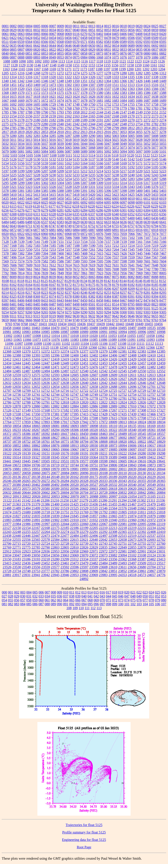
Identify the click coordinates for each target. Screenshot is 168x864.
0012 (84, 26)
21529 (84, 508)
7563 (139, 257)
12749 (93, 394)
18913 (74, 445)
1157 (122, 65)
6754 (107, 226)
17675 (132, 418)
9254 (5, 312)
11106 (103, 343)
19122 (7, 453)
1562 (123, 89)
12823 (112, 402)
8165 (36, 285)
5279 (99, 179)
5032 (5, 143)
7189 (84, 245)
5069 (99, 147)
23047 (16, 555)
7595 (99, 261)
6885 (84, 230)
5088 (76, 151)
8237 (68, 292)
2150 (147, 112)
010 (65, 592)
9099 (139, 308)
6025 (44, 202)
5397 (115, 191)
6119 (28, 206)
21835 (36, 516)
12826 (141, 402)
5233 (76, 175)
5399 (131, 191)
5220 (139, 171)
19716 (45, 465)
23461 (64, 563)
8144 (123, 281)
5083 (36, 151)
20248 (16, 481)
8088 (154, 277)
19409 (141, 457)
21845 (74, 516)
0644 (52, 45)
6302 (131, 210)
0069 (68, 34)
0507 (139, 38)
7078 (5, 238)
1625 (84, 96)
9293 (99, 312)
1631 (107, 96)
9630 (76, 316)
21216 (55, 500)
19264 (132, 453)
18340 (132, 430)
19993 (84, 469)
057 (22, 600)
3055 (139, 132)
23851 (112, 571)
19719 (55, 465)
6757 (131, 226)
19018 (161, 445)
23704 (151, 567)
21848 (84, 516)
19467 (36, 461)
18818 (112, 441)
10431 (42, 324)
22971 (93, 551)
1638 (154, 96)
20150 (64, 477)
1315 (21, 77)
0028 (5, 30)
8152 (162, 281)
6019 (162, 198)
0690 (139, 45)
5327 (60, 187)
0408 (139, 34)
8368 (28, 296)
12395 (45, 355)
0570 (76, 42)
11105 (94, 343)
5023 (99, 140)
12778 (93, 398)
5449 (52, 198)
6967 (60, 234)
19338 (45, 457)
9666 (28, 320)
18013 (122, 422)
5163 (76, 163)
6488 (28, 222)
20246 (7, 481)
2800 (123, 128)
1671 (36, 100)
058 (29, 600)
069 (96, 600)
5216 (115, 171)
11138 (54, 347)
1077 (131, 57)
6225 (123, 206)
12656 (74, 387)
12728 (132, 390)
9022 (76, 308)
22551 (161, 536)
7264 (115, 249)
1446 (147, 81)
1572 (36, 93)
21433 (84, 504)
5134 (68, 159)
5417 (68, 194)
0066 (44, 34)
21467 (132, 504)
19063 (45, 449)
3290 (91, 136)
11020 (93, 336)
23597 (84, 567)
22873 (151, 547)
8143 (115, 281)
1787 (21, 112)
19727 (64, 465)
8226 (52, 292)
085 (29, 604)
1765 (44, 108)
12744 (55, 394)
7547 (68, 257)
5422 (107, 194)
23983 (103, 575)
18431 (74, 434)
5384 (36, 191)
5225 (13, 175)
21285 (93, 500)
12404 (103, 355)
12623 (84, 379)
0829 (91, 49)
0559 (21, 42)
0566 (44, 42)
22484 (74, 536)
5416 (60, 194)
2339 (52, 124)
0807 (21, 49)
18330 (122, 430)
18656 (93, 438)
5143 (139, 159)
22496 (93, 536)
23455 (55, 563)
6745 (36, 226)
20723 (93, 492)
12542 (103, 371)
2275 (5, 124)
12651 (26, 387)
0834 (131, 49)
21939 (103, 520)
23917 (16, 575)
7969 (139, 273)
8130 (75, 281)
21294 (122, 500)
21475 (141, 504)
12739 (26, 394)
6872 (13, 230)
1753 (115, 104)
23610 (112, 567)
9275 (68, 312)
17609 (103, 418)
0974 (68, 57)
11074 (46, 340)
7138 (13, 241)
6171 (44, 206)
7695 (107, 269)
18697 (132, 438)
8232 (60, 292)
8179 (115, 285)
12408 (132, 355)
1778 (115, 108)
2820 (28, 132)
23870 (161, 571)
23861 (141, 571)
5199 (21, 171)
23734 (16, 571)
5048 (115, 143)
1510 (107, 85)
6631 (91, 222)
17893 (45, 422)
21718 (45, 512)
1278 (107, 73)
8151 (154, 281)
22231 (141, 528)
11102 (66, 343)
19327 (36, 457)
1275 (84, 73)
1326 (91, 77)
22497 (103, 536)
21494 (26, 508)
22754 (132, 543)
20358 (151, 481)
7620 (99, 265)
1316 (28, 77)
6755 (115, 226)
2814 (147, 128)
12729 (141, 390)
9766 (16, 324)
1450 (5, 85)
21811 (141, 512)
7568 (162, 257)
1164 (13, 69)
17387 (64, 414)
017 (108, 592)
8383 (99, 296)
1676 (68, 100)
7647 (147, 265)
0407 (131, 34)
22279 (84, 532)
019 (120, 592)
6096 (115, 202)
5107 (45, 155)
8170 (60, 285)
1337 (147, 77)
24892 (84, 579)
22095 (141, 524)
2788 (36, 128)
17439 (132, 414)
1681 (99, 100)
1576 (68, 93)
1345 (36, 81)
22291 (93, 532)
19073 (93, 449)
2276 (13, 124)
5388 (60, 191)
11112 (149, 343)
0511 (5, 42)
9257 (21, 312)
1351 (84, 81)
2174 (162, 116)
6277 (28, 210)
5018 (68, 140)
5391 (84, 191)
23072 (93, 555)
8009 (13, 277)
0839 (162, 49)
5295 (5, 183)
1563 (131, 89)
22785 (36, 547)
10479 (74, 328)
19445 (26, 461)
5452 (76, 198)
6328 (52, 214)
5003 (115, 136)
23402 (151, 559)
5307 (84, 183)
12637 (55, 383)
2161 (60, 116)
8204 (91, 289)
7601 (147, 261)
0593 (147, 42)
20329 (93, 481)
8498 (76, 304)
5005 (131, 136)
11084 (84, 340)
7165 (154, 241)
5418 (76, 194)
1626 (91, 96)
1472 (44, 85)
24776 (161, 575)
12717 (74, 390)
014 (90, 592)
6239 (162, 206)
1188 (99, 69)
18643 (74, 438)
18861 (26, 445)
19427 (161, 457)
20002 (112, 469)
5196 (162, 167)
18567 (7, 438)
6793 (147, 226)
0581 (91, 42)
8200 (68, 289)
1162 (161, 65)
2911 (68, 132)
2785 (13, 128)
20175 (93, 477)
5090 (91, 151)
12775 (74, 398)
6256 (5, 210)
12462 (26, 367)
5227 (28, 175)
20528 (103, 485)
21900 (45, 520)
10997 (151, 332)
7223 (21, 249)
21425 (74, 504)
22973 (112, 551)
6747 (52, 226)
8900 (36, 308)
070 (102, 600)
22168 (45, 528)
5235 (91, 175)
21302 (141, 500)
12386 (7, 355)
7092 (99, 238)
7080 (21, 238)
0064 (28, 34)
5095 (131, 151)
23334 (84, 559)
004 (29, 592)
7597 (115, 261)
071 (108, 600)
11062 (160, 336)
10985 (45, 332)
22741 (93, 543)
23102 (132, 555)
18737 (7, 441)
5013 (28, 140)
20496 (64, 485)
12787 (16, 402)
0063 (21, 34)
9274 (60, 312)
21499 (36, 508)
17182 (64, 410)
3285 (52, 136)
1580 (99, 93)
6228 (146, 206)
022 (139, 592)
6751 (84, 226)
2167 (107, 116)
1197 (106, 69)
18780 (74, 441)
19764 (103, 465)
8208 (123, 289)
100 (120, 604)
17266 (103, 410)
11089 (112, 340)
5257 (84, 179)
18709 (141, 438)
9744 (68, 320)
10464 (45, 328)
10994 (122, 332)
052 (157, 596)
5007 (147, 136)
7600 (139, 261)
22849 (122, 547)
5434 (162, 194)
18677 (112, 438)
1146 (37, 65)
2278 (28, 124)
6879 (44, 230)
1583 (123, 93)
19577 (84, 461)
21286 (103, 500)
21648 (132, 508)
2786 (21, 128)
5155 (13, 163)
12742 (45, 394)
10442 (110, 324)
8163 (21, 285)
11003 (17, 336)
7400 (60, 253)
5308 (91, 183)
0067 (52, 34)
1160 (146, 65)
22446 (26, 536)
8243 (76, 292)
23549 (26, 567)
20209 (122, 477)
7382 (21, 253)
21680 (26, 512)
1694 (28, 104)
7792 (5, 273)
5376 (154, 187)
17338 (16, 414)
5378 (5, 191)
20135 (7, 477)
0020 (139, 26)
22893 (161, 547)
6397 (123, 218)
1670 (28, 100)
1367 (131, 81)
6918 (154, 230)
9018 (68, 308)
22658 (122, 539)
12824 (122, 402)
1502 (68, 85)
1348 (60, 81)
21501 (45, 508)
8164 (28, 285)
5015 (44, 140)
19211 (103, 453)
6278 (36, 210)
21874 (132, 516)
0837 (154, 49)
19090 (122, 449)
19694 (26, 465)
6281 (60, 210)
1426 (139, 81)
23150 (7, 559)
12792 (55, 402)
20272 (45, 481)
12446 (36, 363)
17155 (36, 410)
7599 (131, 261)
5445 (21, 198)
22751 (122, 543)
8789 (123, 304)
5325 (44, 187)
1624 (76, 96)
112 (93, 608)
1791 (52, 112)
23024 (151, 551)
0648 (76, 45)
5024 (107, 140)
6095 (107, 202)
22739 (84, 543)
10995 (132, 332)
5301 (36, 183)
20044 (161, 469)
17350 (36, 414)
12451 (84, 363)
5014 (36, 140)
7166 (162, 241)
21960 (132, 520)
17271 (122, 410)
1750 (91, 104)
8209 (131, 289)
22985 (132, 551)
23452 (45, 563)
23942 (45, 575)
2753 (131, 124)
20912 (7, 496)
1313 (5, 77)
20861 (151, 492)
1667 (5, 100)
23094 (122, 555)
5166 (99, 163)
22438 (7, 536)
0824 (68, 49)
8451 (91, 300)
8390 (123, 296)
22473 (45, 536)
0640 (21, 45)
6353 (139, 214)
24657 (151, 575)
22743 (103, 543)
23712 (161, 567)
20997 (113, 496)
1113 (61, 61)
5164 (84, 163)
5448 (44, 198)
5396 (107, 191)
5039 (60, 143)
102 (133, 604)
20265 (26, 481)
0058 (147, 30)
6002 (107, 198)
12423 (93, 359)
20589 (55, 488)
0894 (44, 57)
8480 (5, 304)
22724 (45, 543)
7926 (107, 273)
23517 (161, 563)
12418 (55, 359)
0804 (5, 49)
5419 (84, 194)
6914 (123, 230)
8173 (76, 285)
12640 (84, 383)
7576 (28, 261)
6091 (76, 202)
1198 (114, 69)
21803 (112, 512)
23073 (103, 555)
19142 (36, 453)
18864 (45, 445)
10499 (141, 328)
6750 (76, 226)
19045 (16, 449)
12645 (132, 383)
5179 (36, 167)
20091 (74, 473)
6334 (68, 214)
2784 (5, 128)
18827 (151, 441)
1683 (115, 100)
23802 (74, 571)
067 (84, 600)
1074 (107, 57)
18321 (103, 430)
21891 (36, 520)
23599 (93, 567)
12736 (16, 394)
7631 (115, 265)
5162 (68, 163)
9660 (13, 320)
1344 (28, 81)
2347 (115, 124)
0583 (107, 42)
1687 (147, 100)
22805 (64, 547)
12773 (55, 398)
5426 (139, 194)
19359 (84, 457)
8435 (52, 300)
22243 (7, 532)
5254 (68, 179)
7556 (107, 257)
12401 (84, 355)
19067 (74, 449)
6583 (60, 222)
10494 (112, 328)
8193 (21, 289)
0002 (13, 26)
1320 (52, 77)
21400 (55, 504)
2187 (68, 120)
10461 (26, 328)
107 (163, 604)
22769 (7, 547)
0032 (36, 30)
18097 (84, 426)
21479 (151, 504)
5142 (131, 159)
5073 (123, 147)
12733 (161, 390)
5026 (123, 140)
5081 (21, 151)
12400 (74, 355)
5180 (44, 167)
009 (59, 592)
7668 (60, 269)
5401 (147, 191)
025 (157, 592)
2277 (21, 124)
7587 (68, 261)
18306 (74, 430)
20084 (65, 473)
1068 (99, 57)
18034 (161, 422)
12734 (7, 394)
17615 (112, 418)
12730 (151, 390)
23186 (26, 559)
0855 (60, 53)
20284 (64, 481)
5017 (60, 140)
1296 (154, 73)
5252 (60, 179)
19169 (55, 453)
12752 (122, 394)
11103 (75, 343)
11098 (28, 343)
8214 (5, 292)
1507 (91, 85)
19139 (26, 453)
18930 (93, 445)
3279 (5, 136)
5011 (13, 140)
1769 (76, 108)
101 (127, 604)
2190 (91, 120)
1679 (91, 100)
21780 (93, 512)
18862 (36, 445)
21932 (93, 520)
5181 (52, 167)
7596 (107, 261)
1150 (68, 65)
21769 (84, 512)
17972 (103, 422)
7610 (36, 265)
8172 (68, 285)
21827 (16, 516)
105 (151, 604)
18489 (122, 434)
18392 (45, 434)
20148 (55, 477)
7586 (60, 261)
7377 (162, 249)
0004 (28, 26)
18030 (151, 422)
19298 (161, 453)
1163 (6, 69)
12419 (64, 359)
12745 (64, 394)
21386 (45, 504)
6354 (147, 214)
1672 (44, 100)
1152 (83, 65)
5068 (91, 147)
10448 (129, 324)
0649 (84, 45)
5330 (84, 187)
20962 (65, 496)
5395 (99, 191)
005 (35, 592)
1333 (115, 77)
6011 (139, 198)
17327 (161, 410)
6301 (123, 210)
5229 (44, 175)
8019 (28, 277)
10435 (71, 324)
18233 (16, 430)
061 (47, 600)
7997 (154, 273)
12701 (151, 387)
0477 (99, 38)
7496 (13, 257)
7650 (162, 265)
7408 (84, 253)
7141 (36, 241)
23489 (112, 563)
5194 (147, 167)
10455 (148, 324)
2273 (154, 120)
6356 (162, 214)
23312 (74, 559)
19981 (74, 469)
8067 (107, 277)
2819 (21, 132)
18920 (84, 445)
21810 (132, 512)
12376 (74, 351)
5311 (115, 183)
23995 (112, 575)
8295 (162, 292)
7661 (28, 269)
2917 (115, 132)
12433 (161, 359)
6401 (139, 218)
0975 (76, 57)
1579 (91, 93)
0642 (36, 45)
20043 (151, 469)
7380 (13, 253)
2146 (115, 112)
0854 (52, 53)
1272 (60, 73)
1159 (138, 65)
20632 (7, 492)
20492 (55, 485)
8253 (107, 292)
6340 (115, 214)
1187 (91, 69)
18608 (45, 438)
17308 (141, 410)
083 (16, 604)
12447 (45, 363)
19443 (16, 461)
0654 (115, 45)
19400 (122, 457)
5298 (13, 183)
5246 (13, 179)
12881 (45, 406)
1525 (60, 89)
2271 (139, 120)
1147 (45, 65)
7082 (36, 238)
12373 (55, 351)
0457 (76, 38)
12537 (74, 371)
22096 (151, 524)
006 (41, 592)
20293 (74, 481)
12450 (74, 363)
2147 (123, 112)
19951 (36, 469)
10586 (161, 328)
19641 (161, 461)
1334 (123, 77)
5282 (123, 179)
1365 (115, 81)
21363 (16, 504)
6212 (68, 206)
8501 (91, 304)
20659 (36, 492)
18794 (84, 441)
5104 (21, 155)
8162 (13, 285)
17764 (7, 422)
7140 (28, 241)
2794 (76, 128)
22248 (16, 532)
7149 (44, 241)
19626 (151, 461)
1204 (161, 69)
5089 (84, 151)
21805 (122, 512)
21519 (64, 508)
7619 (91, 265)
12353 (73, 347)
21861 (103, 516)
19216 (112, 453)
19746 (84, 465)
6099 (139, 202)
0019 (131, 26)
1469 (36, 85)
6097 (123, 202)
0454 (52, 38)
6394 (107, 218)
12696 (132, 387)
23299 (64, 559)
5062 (44, 147)
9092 (107, 308)
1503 (76, 85)
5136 (84, 159)
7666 (52, 269)
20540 (132, 485)
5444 (13, 198)
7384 (28, 253)
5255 (76, 179)
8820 (147, 304)
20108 (103, 473)
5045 (91, 143)
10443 (120, 324)
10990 (93, 332)
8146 (138, 281)
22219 (132, 528)
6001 (99, 198)
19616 (141, 461)
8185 (154, 285)
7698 (115, 269)
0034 (52, 30)
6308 (13, 214)
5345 (139, 187)
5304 (60, 183)
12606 (84, 375)
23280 (55, 559)
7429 (131, 253)
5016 (52, 140)
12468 (45, 367)
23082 (112, 555)
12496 (55, 371)
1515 (147, 85)
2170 (131, 116)
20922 (26, 496)
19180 (74, 453)
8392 (139, 296)
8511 (107, 304)
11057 (141, 336)
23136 (161, 555)
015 (96, 592)
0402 (99, 34)
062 (53, 600)
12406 (112, 355)
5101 (162, 151)
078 (151, 600)
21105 (151, 496)
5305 (68, 183)
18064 (26, 426)
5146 (162, 159)
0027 (162, 26)
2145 (107, 112)
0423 (21, 38)
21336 (160, 500)
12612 (141, 375)
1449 (162, 81)
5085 (52, 151)
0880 (147, 53)
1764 (36, 108)
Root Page (84, 847)
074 (127, 600)
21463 (122, 504)
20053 (7, 473)
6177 (52, 206)
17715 (151, 418)
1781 (139, 108)
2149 (139, 112)
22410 (161, 532)
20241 (161, 477)
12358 (83, 347)
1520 (21, 89)
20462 (36, 485)
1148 (53, 65)
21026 (122, 496)
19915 (26, 469)
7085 (60, 238)
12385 (161, 351)
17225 (84, 410)
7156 (99, 241)
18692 (122, 438)
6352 (131, 214)
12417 (45, 359)
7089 (84, 238)
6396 (115, 218)
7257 (68, 249)
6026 (52, 202)
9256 (13, 312)
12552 (161, 371)
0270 (84, 34)
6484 (5, 222)
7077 (162, 234)
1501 (60, 85)
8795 (131, 304)
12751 (112, 394)
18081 (55, 426)
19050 (26, 449)
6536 (36, 222)
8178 (107, 285)
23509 (141, 563)
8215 (13, 292)
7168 (13, 245)
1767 (60, 108)
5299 (21, 183)
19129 (16, 453)
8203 (84, 289)
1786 (13, 112)
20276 (55, 481)
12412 (7, 359)
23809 (93, 571)
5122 (146, 155)
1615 (13, 96)
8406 (21, 300)
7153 (76, 241)
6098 (131, 202)
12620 (55, 379)
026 (163, 592)
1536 (99, 89)
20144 (45, 477)
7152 (68, 241)
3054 (131, 132)
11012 (46, 336)
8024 (36, 277)
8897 (13, 308)
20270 (36, 481)
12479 (122, 367)
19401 (132, 457)
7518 (28, 257)
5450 (60, 198)
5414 (44, 194)
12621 (64, 379)
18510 (132, 434)
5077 (154, 147)
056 (16, 600)
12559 (16, 375)
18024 (141, 422)
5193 (139, 167)
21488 (7, 508)
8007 (5, 277)
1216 (21, 73)
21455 (112, 504)
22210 (103, 528)
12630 (151, 379)
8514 (115, 304)
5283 (131, 179)
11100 (47, 343)
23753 (36, 571)
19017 (151, 445)
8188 (162, 285)
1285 (147, 73)
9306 (5, 316)
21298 (132, 500)
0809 (28, 49)
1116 (84, 61)
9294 (107, 312)
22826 (84, 547)
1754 (123, 104)
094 (84, 604)
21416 (64, 504)
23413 (161, 559)
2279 (36, 124)
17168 (45, 410)
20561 (161, 485)
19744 (74, 465)
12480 (132, 367)
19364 (93, 457)
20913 (16, 496)
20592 (64, 488)
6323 (44, 214)
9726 (52, 320)
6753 (99, 226)
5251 (52, 179)
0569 (68, 42)
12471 (55, 367)
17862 (36, 422)
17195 (74, 410)
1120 (115, 61)
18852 (16, 445)
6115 (13, 206)
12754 (132, 394)
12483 (161, 367)
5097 (139, 151)
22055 (74, 524)
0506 (131, 38)
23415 (7, 563)
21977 (7, 524)
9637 (107, 316)
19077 (103, 449)
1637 (147, 96)
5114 (91, 155)
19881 (16, 469)
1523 (44, 89)
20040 (141, 469)
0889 (28, 57)
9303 (147, 312)
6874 (28, 230)
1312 (162, 73)
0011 (76, 26)
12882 (55, 406)
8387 (115, 296)
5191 (123, 167)
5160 (52, 163)
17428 (103, 414)
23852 (122, 571)
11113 (159, 343)
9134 (162, 308)
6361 (36, 218)
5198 (13, 171)
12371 (36, 351)
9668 (36, 320)
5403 (162, 191)
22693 (151, 539)
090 (59, 604)
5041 (76, 143)
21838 (45, 516)
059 (35, 600)
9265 (44, 312)
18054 (16, 426)
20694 (64, 492)
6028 (68, 202)
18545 (141, 434)
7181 (21, 245)
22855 (132, 547)
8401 (13, 300)
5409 (5, 194)
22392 (141, 532)
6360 (28, 218)
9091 (99, 308)
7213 (123, 245)
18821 (132, 441)
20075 (45, 473)
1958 (76, 112)
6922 (21, 234)
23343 (103, 559)
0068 (60, 34)
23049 (26, 555)
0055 (123, 30)
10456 (158, 324)
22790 (45, 547)
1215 (13, 73)
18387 (36, 434)
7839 (44, 273)
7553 (99, 257)
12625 (103, 379)
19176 (64, 453)
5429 (147, 194)
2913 (84, 132)
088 (47, 604)
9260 (28, 312)
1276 (91, 73)
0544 (13, 42)
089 (53, 604)
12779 (103, 398)
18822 (141, 441)
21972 (151, 520)
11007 (27, 336)
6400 (131, 218)
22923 (26, 551)
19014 (141, 445)
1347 (52, 81)
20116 (132, 473)
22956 (64, 551)
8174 (84, 285)
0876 (123, 53)
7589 (76, 261)
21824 (7, 516)
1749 (84, 104)
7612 (52, 265)
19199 (93, 453)
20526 (84, 485)
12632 (7, 383)
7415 (99, 253)
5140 (115, 159)
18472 (112, 434)
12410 (151, 355)
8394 (154, 296)
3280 (13, 136)
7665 (44, 269)
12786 (7, 402)
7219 (154, 245)
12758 (161, 394)
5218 (131, 171)
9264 (36, 312)
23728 (7, 571)
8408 (28, 300)
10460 (16, 328)
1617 (28, 96)
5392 (91, 191)
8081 (123, 277)
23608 (103, 567)
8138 (91, 281)
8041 (60, 277)
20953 (55, 496)
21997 (45, 524)
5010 (5, 140)
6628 (68, 222)
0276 (91, 34)
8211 (147, 289)
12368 (7, 351)
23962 (84, 575)
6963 (52, 234)
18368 (161, 430)
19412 (151, 457)
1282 (139, 73)
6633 (107, 222)
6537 (44, 222)
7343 (123, 249)
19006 (132, 445)
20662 (45, 492)
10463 (36, 328)
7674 (84, 269)
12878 (16, 406)
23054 (45, 555)
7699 (123, 269)
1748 (76, 104)
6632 (99, 222)
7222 (13, 249)
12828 (161, 402)
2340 (60, 124)
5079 (5, 151)
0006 (44, 26)
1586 (147, 93)
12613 (151, 375)
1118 (99, 61)
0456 (68, 38)
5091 (99, 151)
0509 (154, 38)
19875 (161, 465)
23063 (64, 555)
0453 (44, 38)
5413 (36, 194)
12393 (36, 355)
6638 (139, 222)
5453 (84, 198)
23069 (74, 555)
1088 (6, 61)
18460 (93, 434)
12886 (93, 406)
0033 (44, 30)
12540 (84, 371)
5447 (36, 198)
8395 (162, 296)
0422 (13, 38)
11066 (27, 340)
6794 (154, 226)
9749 (76, 320)
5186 (84, 167)
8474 (147, 300)
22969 (84, 551)
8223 (44, 292)
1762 (21, 108)
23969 (93, 575)
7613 (60, 265)
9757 (115, 320)
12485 (16, 371)
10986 (55, 332)
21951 (122, 520)
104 (145, 604)
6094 (99, 202)
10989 (84, 332)
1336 (139, 77)
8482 (21, 304)
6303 (139, 210)
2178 (21, 120)
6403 (147, 218)
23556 (36, 567)
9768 (24, 324)
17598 (93, 418)
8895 (5, 308)
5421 (99, 194)
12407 (122, 355)
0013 (91, 26)
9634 (99, 316)
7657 (13, 269)
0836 (147, 49)
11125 (45, 347)
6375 (52, 218)
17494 (16, 418)
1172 (75, 69)
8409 (36, 300)
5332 (99, 187)
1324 (84, 77)
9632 (91, 316)
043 (102, 596)
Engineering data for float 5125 (84, 840)
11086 (103, 340)
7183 (36, 245)
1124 (146, 61)
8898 (21, 308)
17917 (64, 422)
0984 (84, 57)
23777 (45, 571)
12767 (16, 398)
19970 (55, 469)
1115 (77, 61)
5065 (68, 147)
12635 (36, 383)
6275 (13, 210)
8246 (84, 292)
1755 (131, 104)
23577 (55, 567)
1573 (44, 93)
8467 (123, 300)
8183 (139, 285)
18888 (64, 445)
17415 (84, 414)
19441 (7, 461)
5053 (154, 143)
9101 (147, 308)
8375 (60, 296)
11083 (74, 340)
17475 (161, 414)
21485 (161, 504)
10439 (100, 324)
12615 (7, 379)
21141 (16, 500)
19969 (45, 469)
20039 (132, 469)
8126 (52, 281)
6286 (99, 210)
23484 (103, 563)
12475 (84, 367)
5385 (44, 191)
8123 (36, 281)
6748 (60, 226)
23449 (36, 563)
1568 (5, 93)
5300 (28, 183)
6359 (21, 218)
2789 (44, 128)
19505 (45, 461)
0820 (36, 49)
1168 (45, 69)
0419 (154, 34)
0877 (131, 53)
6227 (138, 206)
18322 (112, 430)
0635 (13, 45)
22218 (122, 528)
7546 (60, 257)
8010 (21, 277)
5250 (44, 179)
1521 (28, 89)
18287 (45, 430)
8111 (13, 281)
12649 (7, 387)
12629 (141, 379)
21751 (64, 512)
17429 (112, 414)
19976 (64, 469)
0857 (76, 53)
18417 (64, 434)
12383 (141, 351)
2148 (131, 112)
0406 (123, 34)
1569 (13, 93)
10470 (55, 328)
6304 (147, 210)
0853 (44, 53)
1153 (91, 65)
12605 (74, 375)
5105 (29, 155)
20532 (112, 485)
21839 (55, 516)
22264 (45, 532)
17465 (141, 414)
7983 (147, 273)
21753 (74, 512)
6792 (139, 226)
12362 (112, 347)
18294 (55, 430)
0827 (76, 49)
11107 (112, 343)
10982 (16, 332)
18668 (103, 438)
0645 (60, 45)
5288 (162, 179)
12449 (64, 363)
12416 (36, 359)
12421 (84, 359)
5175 (5, 167)
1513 (131, 85)
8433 (44, 300)
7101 (123, 238)
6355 (154, 214)
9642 (115, 316)
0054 (115, 30)
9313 (28, 316)
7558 (123, 257)
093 (77, 604)
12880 (36, 406)
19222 (122, 453)
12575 (36, 375)
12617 (26, 379)
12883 (64, 406)
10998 (161, 332)
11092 (141, 340)
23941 (36, 575)
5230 (52, 175)
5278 (91, 179)
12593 (55, 375)
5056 (5, 147)
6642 (5, 226)
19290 (151, 453)
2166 (99, 116)
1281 (131, 73)
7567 (154, 257)
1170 (60, 69)
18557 (161, 434)
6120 (36, 206)
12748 (84, 394)
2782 (154, 124)
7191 (99, 245)
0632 (5, 45)
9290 (84, 312)
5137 (91, 159)
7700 (131, 269)
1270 (44, 73)
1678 (84, 100)
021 (133, 592)
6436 (154, 218)
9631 (84, 316)
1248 (28, 73)
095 (90, 604)
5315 (131, 183)
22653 (112, 539)
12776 (84, 398)
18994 (122, 445)
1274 (76, 73)
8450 (84, 300)
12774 (64, 398)
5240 (131, 175)
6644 (21, 226)
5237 (107, 175)
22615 (74, 539)
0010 (68, 26)
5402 (154, 191)
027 (4, 596)
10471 (64, 328)
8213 (162, 289)
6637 (131, 222)
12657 (84, 387)
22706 (7, 543)
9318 (44, 316)
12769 (36, 398)
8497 (68, 304)
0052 (99, 30)
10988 (74, 332)
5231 (60, 175)
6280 (52, 210)
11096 (9, 343)
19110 (151, 449)
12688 (112, 387)
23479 (84, 563)
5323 (28, 187)
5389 (68, 191)
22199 (84, 528)
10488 (93, 328)
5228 (36, 175)
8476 (154, 300)
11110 (131, 343)
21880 (161, 516)
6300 (115, 210)
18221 (7, 430)
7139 (21, 241)
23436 (26, 563)
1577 (76, 93)
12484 (7, 371)
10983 (26, 332)
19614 (132, 461)
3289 (84, 136)
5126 (13, 159)
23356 (112, 559)
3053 (123, 132)
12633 (16, 383)
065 (71, 600)
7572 (13, 261)
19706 (36, 465)
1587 (154, 93)
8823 (154, 304)
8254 (115, 292)
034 (47, 596)
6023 (28, 202)
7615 (76, 265)
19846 (141, 465)
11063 (8, 340)
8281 (147, 292)
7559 (131, 257)
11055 (131, 336)
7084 (52, 238)
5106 (37, 155)
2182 (52, 120)
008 (53, 592)
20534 (122, 485)
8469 (131, 300)
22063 (93, 524)
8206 (107, 289)
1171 (68, 69)
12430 (141, 359)
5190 (115, 167)
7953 (115, 273)
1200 (130, 69)
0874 (107, 53)
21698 (36, 512)
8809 (139, 304)
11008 (36, 336)
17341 (26, 414)
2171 (139, 116)
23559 (45, 567)
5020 (84, 140)
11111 (140, 343)
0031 (28, 30)
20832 (122, 492)
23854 (132, 571)
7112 (155, 238)
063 (59, 600)
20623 (141, 488)
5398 (123, 191)
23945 (55, 575)
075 (133, 600)
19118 (161, 449)
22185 (64, 528)
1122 (130, 61)
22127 (7, 528)
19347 (64, 457)
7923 (99, 273)
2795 (84, 128)
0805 (13, 49)
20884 (161, 492)
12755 (141, 394)
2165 (91, 116)
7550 (84, 257)
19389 (112, 457)
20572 (16, 488)
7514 (21, 257)
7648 (154, 265)
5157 (28, 163)
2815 (154, 128)
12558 (7, 375)
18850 (7, 445)
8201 (76, 289)
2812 (131, 128)
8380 (76, 296)
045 (114, 596)
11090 (122, 340)
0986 (91, 57)
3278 (162, 132)
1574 (52, 93)
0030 (21, 30)
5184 (76, 167)
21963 (141, 520)
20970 (74, 496)
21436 (93, 504)
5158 (36, 163)
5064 (60, 147)
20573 (26, 488)
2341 (68, 124)
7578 (36, 261)
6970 (76, 234)
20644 (26, 492)
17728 (161, 418)
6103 (162, 202)
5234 (84, 175)
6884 (76, 230)
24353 (122, 575)
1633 (123, 96)
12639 (74, 383)
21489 (16, 508)
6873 (21, 230)
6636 (123, 222)
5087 (68, 151)
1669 (21, 100)
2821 (36, 132)
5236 (99, 175)
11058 (150, 336)
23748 (26, 571)
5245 (5, 179)
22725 (55, 543)
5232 (68, 175)
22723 (36, 543)
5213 (91, 171)
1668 (13, 100)
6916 (139, 230)
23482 (93, 563)
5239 (123, 175)
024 (151, 592)
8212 (154, 289)
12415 (26, 359)
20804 (112, 492)
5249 (36, 179)
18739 (16, 441)
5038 (52, 143)
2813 (139, 128)
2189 (84, 120)
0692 (154, 45)
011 (71, 592)
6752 (91, 226)
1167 (37, 69)
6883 (68, 230)
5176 (13, 167)
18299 (64, 430)
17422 (93, 414)
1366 (123, 81)
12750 (103, 394)
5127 (21, 159)
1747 (68, 104)
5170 (131, 163)
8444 (68, 300)
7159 (123, 241)
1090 (22, 61)
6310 (28, 214)
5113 (84, 155)
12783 (141, 398)
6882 (60, 230)
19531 (64, 461)
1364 (107, 81)
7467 (162, 253)
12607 (93, 375)
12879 (26, 406)
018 (114, 592)
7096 (115, 238)
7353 (154, 249)
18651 (84, 438)
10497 (132, 328)
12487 (26, 371)
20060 (36, 473)
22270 (55, 532)
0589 (123, 42)
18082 (65, 426)
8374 (52, 296)
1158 (130, 65)
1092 (38, 61)
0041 (84, 30)
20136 (16, 477)
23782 (55, 571)
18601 (36, 438)
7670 (68, 269)
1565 (147, 89)
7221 (5, 249)
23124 (151, 555)
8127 (60, 281)
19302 (7, 457)
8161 (5, 285)
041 (90, 596)
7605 (5, 265)
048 (133, 596)
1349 (68, 81)
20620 (132, 488)
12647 (151, 383)
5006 (139, 136)
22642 (103, 539)
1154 (99, 65)
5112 (76, 155)
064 (65, 600)
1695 (36, 104)
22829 (93, 547)
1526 (68, 89)
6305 (154, 210)
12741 (36, 394)
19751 (93, 465)
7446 (147, 253)
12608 (103, 375)
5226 (21, 175)
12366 (150, 347)
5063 (52, 147)
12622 (74, 379)
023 (145, 592)
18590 (16, 438)
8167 (52, 285)
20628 (161, 488)
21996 (36, 524)
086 (35, 604)
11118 (17, 347)
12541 (93, 371)
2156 (28, 116)
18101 (103, 426)
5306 (76, 183)
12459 (161, 363)
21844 (64, 516)
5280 (107, 179)
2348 (123, 124)
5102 (5, 155)
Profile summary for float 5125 (84, 832)
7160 (131, 241)
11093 (150, 340)
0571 (84, 42)
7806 (13, 273)
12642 (103, 383)
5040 (68, 143)
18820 (122, 441)
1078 (139, 57)
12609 (112, 375)
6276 (21, 210)
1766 (52, 108)
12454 (112, 363)
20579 (36, 488)
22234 (151, 528)
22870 (141, 547)
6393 (99, 218)
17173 (55, 410)
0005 (36, 26)
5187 (91, 167)
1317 (36, 77)
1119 (107, 61)
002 (16, 592)
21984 (16, 524)
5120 (130, 155)
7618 (84, 265)
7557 (115, 257)
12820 (84, 402)
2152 (162, 112)
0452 (36, 38)
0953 (60, 57)
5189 (107, 167)
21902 (55, 520)
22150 (16, 528)
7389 (36, 253)
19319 (26, 457)
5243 (154, 175)
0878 (139, 53)
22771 (16, 547)
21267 (74, 500)
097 (102, 604)
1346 (44, 81)
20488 (45, 485)
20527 (93, 485)
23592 (64, 567)
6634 (115, 222)
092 (71, 604)
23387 (141, 559)
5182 (60, 167)
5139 (107, 159)
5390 (76, 191)
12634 (26, 383)
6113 (5, 206)
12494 (45, 371)
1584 (131, 93)
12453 (103, 363)
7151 (60, 241)
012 (77, 592)
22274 (64, 532)
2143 (91, 112)
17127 (16, 410)
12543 (112, 371)
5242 (147, 175)
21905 (64, 520)
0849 (21, 53)
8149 (146, 281)
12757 (151, 394)
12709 (26, 390)
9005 (44, 308)
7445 (139, 253)
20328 (84, 481)
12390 (26, 355)
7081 (29, 238)
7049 (107, 234)
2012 (84, 112)
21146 (36, 500)
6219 (83, 206)
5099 (147, 151)
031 (29, 596)
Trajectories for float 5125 (84, 825)
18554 (151, 434)
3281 (21, 136)
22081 (122, 524)
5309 (99, 183)
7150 (52, 241)
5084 (44, 151)
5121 (138, 155)
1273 (68, 73)
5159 (44, 163)
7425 (115, 253)
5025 (115, 140)
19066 (65, 449)
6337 (91, 214)
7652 (5, 269)
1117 (92, 61)
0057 (139, 30)
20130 (141, 473)
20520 (74, 485)
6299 (107, 210)
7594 (91, 261)
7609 (28, 265)
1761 (13, 108)
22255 (26, 532)
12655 (64, 387)
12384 (151, 351)
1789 (36, 112)
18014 (132, 422)
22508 (112, 536)
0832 (115, 49)
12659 (103, 387)
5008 (154, 136)
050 (145, 596)
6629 (76, 222)
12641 (93, 383)
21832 (26, 516)
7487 (5, 257)
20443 (26, 485)
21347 (7, 504)
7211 (107, 245)
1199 (122, 69)
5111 (68, 155)
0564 (28, 42)
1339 (162, 77)
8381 (84, 296)
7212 (115, 245)
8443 (60, 300)
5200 (28, 171)
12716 (64, 390)
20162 (74, 477)
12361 (102, 347)
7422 (107, 253)
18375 (16, 434)
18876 (55, 445)
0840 (5, 53)
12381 (122, 351)
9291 (91, 312)
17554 (74, 418)
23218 (45, 559)
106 (157, 604)
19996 (93, 469)
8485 (36, 304)
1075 (115, 57)
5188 (99, 167)
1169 (52, 69)
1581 (107, 93)
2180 (36, 120)
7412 (91, 253)
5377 (162, 187)
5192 (131, 167)
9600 (60, 316)
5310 (107, 183)
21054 (132, 496)
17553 (64, 418)
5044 (84, 143)
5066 (76, 147)
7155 (91, 241)
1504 (84, 85)
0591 (131, 42)
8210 (139, 289)
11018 (74, 336)
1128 (14, 65)
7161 (139, 241)
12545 (122, 371)
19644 (7, 465)
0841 (13, 53)
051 (151, 596)
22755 (141, 543)
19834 (122, 465)
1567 (162, 89)
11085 (93, 340)
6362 (44, 218)
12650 (16, 387)
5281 (115, 179)
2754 (139, 124)
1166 (29, 69)
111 (87, 608)
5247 (21, 179)
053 (163, 596)
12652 (36, 387)
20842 (141, 492)
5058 (21, 147)
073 (120, 600)
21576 (122, 508)
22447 (36, 536)
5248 (28, 179)
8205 (99, 289)
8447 (76, 300)
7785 (162, 269)
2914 (91, 132)
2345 (99, 124)
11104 (84, 343)
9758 (123, 320)
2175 (5, 120)
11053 (112, 336)
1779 (123, 108)
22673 (132, 539)
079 (157, 600)
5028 (139, 140)
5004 (123, 136)
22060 (84, 524)
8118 (21, 281)
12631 (161, 379)
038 (71, 596)
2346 (107, 124)
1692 (13, 104)
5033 (13, 143)
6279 (44, 210)
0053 (107, 30)
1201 (138, 69)
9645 (123, 316)
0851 (28, 53)
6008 (123, 198)
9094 (115, 308)
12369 (16, 351)
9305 (162, 312)
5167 (107, 163)
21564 (112, 508)
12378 (93, 351)
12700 (141, 387)
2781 (147, 124)
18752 (26, 441)
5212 (84, 171)
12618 (36, 379)
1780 (131, 108)
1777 (107, 108)
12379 (103, 351)
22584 (55, 539)
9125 (154, 308)
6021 (13, 202)
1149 (60, 65)
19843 (132, 465)
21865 (112, 516)
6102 (154, 202)
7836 (36, 273)
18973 (112, 445)
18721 (151, 438)
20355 (141, 481)
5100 (154, 151)
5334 (115, 187)
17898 (55, 422)
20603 (93, 488)
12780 (112, 398)
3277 (154, 132)
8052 (76, 277)
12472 (64, 367)
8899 (28, 308)
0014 (99, 26)
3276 (147, 132)
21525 (74, 508)
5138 (99, 159)
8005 (162, 273)
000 (4, 592)
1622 (60, 96)
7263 (107, 249)
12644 (122, 383)
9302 (139, 312)
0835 (139, 49)
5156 (21, 163)
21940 (112, 520)
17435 (122, 414)
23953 (74, 575)
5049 (123, 143)
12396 (55, 355)
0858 (84, 53)
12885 (84, 406)
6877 (36, 230)
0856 (68, 53)
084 (22, 604)
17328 (7, 414)
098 (108, 604)
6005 (115, 198)
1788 (28, 112)
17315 (151, 410)
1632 (115, 96)
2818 (13, 132)
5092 (107, 151)
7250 (28, 249)
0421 (5, 38)
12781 (122, 398)
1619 (44, 96)
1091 (30, 61)
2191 (99, 120)
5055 (162, 143)
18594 (26, 438)
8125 (44, 281)
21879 (151, 516)
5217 (123, 171)
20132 (151, 473)
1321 (60, 77)
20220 (132, 477)
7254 (60, 249)
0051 (91, 30)
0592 (139, 42)
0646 (68, 45)
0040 (76, 30)
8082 (131, 277)
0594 (154, 42)
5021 (91, 140)
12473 (74, 367)
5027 (131, 140)
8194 (28, 289)
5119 (122, 155)
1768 (68, 108)
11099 (37, 343)
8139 (99, 281)
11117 (8, 347)
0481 (123, 38)
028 (10, 596)
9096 (131, 308)
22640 (93, 539)
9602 (68, 316)
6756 (123, 226)
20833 (132, 492)
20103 (93, 473)
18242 (26, 430)
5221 (147, 171)
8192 (13, 289)
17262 (93, 410)
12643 (112, 383)
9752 (91, 320)
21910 (74, 520)
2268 (115, 120)
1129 (22, 65)
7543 (52, 257)
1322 (68, 77)
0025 (154, 26)
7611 (44, 265)
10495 (122, 328)
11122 (35, 347)
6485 (13, 222)
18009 (112, 422)
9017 (60, 308)
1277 (99, 73)
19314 (16, 457)
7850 (68, 273)
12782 (132, 398)
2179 (28, 120)
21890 (26, 520)
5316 (139, 183)
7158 (115, 241)
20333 (103, 481)
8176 (99, 285)
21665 (151, 508)
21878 (141, 516)
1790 (44, 112)
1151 (76, 65)
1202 (145, 69)
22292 (103, 532)
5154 (5, 163)
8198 (52, 289)
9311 (13, 316)
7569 (5, 261)
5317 (147, 183)
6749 (68, 226)
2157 (36, 116)
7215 (139, 245)
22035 (55, 524)
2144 (99, 112)
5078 (162, 147)
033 (41, 596)
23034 (7, 555)
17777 (16, 422)
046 (120, 596)
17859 (26, 422)
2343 (84, 124)
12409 (141, 355)
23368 (132, 559)
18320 (93, 430)
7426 (123, 253)
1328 (107, 77)
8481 (13, 304)
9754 (99, 320)
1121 (122, 61)
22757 (151, 543)
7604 (162, 261)
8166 (44, 285)
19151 (45, 453)
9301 (131, 312)
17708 (141, 418)
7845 (52, 273)
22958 (74, 551)
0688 (123, 45)
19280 (141, 453)
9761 (139, 320)
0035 (60, 30)
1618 (36, 96)
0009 (60, 26)
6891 (115, 230)
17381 (55, 414)
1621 (52, 96)
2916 (107, 132)
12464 (36, 367)
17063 (141, 406)
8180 (123, 285)
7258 (76, 249)
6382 (68, 218)
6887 (91, 230)
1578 (84, 93)
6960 (44, 234)
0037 (68, 30)
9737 (60, 320)
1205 (5, 73)
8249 (91, 292)
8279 (139, 292)
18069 (45, 426)
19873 (151, 465)
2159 (52, 116)
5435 (5, 198)
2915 (99, 132)
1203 (153, 69)
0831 (107, 49)
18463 (103, 434)
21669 (161, 508)
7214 (131, 245)
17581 (84, 418)
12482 (151, 367)
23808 (84, 571)
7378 (5, 253)
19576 (74, 461)
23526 (7, 567)
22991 (141, 551)
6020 (5, 202)
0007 (52, 26)
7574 (21, 261)
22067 (103, 524)
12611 (132, 375)
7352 (147, 249)
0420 (162, 34)
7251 (36, 249)
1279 (115, 73)
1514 (139, 85)
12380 (112, 351)
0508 (147, 38)
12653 (45, 387)
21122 (7, 500)
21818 (161, 512)
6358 (13, 218)
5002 (107, 136)
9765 (8, 324)
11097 (18, 343)
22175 (55, 528)
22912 (7, 551)
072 (114, 600)
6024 (36, 202)
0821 (44, 49)
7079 (13, 238)
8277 (131, 292)
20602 (84, 488)
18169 (151, 426)
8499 (84, 304)
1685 (131, 100)
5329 (76, 187)
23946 (64, 575)
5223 (162, 171)
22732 (74, 543)
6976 (99, 234)
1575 (60, 93)
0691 (147, 45)
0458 (84, 38)
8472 (139, 300)
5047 (107, 143)
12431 (151, 359)
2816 (162, 128)
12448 (55, 363)
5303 (52, 183)
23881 (7, 575)
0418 (147, 34)
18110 (113, 426)
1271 (52, 73)
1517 (162, 85)
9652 (147, 316)
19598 (103, 461)
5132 (52, 159)
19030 (7, 449)
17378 (45, 414)
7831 (28, 273)
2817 (5, 132)
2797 (99, 128)
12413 (16, 359)
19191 (84, 453)
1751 (99, 104)
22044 (64, 524)
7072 (147, 234)
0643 (44, 45)
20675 (55, 492)
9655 (154, 316)
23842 (103, 571)
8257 (123, 292)
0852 (36, 53)
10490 (103, 328)
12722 (84, 390)
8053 (84, 277)
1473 (52, 85)
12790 (36, 402)
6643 (13, 226)
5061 (36, 147)
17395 (74, 414)
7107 (147, 238)
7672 (76, 269)
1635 (139, 96)
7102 (131, 238)
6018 (154, 198)
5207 (44, 171)
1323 (76, 77)
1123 (138, 61)
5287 (154, 179)
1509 (99, 85)
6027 (60, 202)
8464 (115, 300)
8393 (147, 296)
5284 (139, 179)
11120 (26, 347)
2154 (13, 116)
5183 (68, 167)
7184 (44, 245)
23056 (55, 555)
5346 (147, 187)
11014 (55, 336)
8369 (36, 296)
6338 (99, 214)
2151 (154, 112)
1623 (68, 96)
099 (114, 604)
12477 (103, 367)
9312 (21, 316)
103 (139, 604)
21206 (45, 500)
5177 (21, 167)
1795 (68, 112)
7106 (139, 238)
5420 (91, 194)
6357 (5, 218)
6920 (5, 234)
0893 (36, 57)
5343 (131, 187)
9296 (115, 312)
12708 (16, 390)
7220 (162, 245)
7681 (91, 269)
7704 (139, 269)
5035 (28, 143)
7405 (76, 253)
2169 (123, 116)
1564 (139, 89)
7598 (123, 261)
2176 (13, 120)
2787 (28, 128)
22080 (112, 524)
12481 (141, 367)
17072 (151, 406)
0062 (13, 34)
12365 (140, 347)
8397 (5, 300)
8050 (68, 277)
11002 (8, 336)
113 (99, 608)
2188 (76, 120)
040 (84, 596)
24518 (132, 575)
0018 (123, 26)
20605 (103, 488)
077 (145, 600)
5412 (28, 194)
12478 (112, 367)
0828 (84, 49)
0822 (52, 49)
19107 (142, 449)
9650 (139, 316)
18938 (103, 445)
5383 (28, 191)
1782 (147, 108)
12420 (74, 359)
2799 (115, 128)
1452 (21, 85)
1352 (91, 81)
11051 (103, 336)
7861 (84, 273)
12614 (161, 375)
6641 (162, 222)
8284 (154, 292)
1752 (107, 104)
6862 (5, 230)
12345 (64, 347)
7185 (52, 245)
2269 (123, 120)
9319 (52, 316)
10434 (62, 324)
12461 (16, 367)
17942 (84, 422)
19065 (55, 449)
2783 (162, 124)
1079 (147, 57)
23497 (132, 563)
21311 (151, 500)
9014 (52, 308)
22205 (93, 528)
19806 (112, 465)
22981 (122, 551)
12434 (7, 363)
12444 (16, 363)
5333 (107, 187)
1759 (162, 104)
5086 (60, 151)
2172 (147, 116)
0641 (28, 45)
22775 (26, 547)
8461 (107, 300)
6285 (91, 210)
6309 (21, 214)
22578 (45, 539)
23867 (151, 571)
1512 (123, 85)
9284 (76, 312)
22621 (84, 539)
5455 (91, 198)
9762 (147, 320)
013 (84, 592)
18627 (55, 438)
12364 (131, 347)
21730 (55, 512)
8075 (115, 277)
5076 (147, 147)
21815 (151, 512)
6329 (60, 214)
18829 (161, 441)
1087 (162, 57)
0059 (154, 30)
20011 (122, 469)
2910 (60, 132)
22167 (36, 528)
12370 (26, 351)
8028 (44, 277)
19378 (103, 457)
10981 (7, 332)
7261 (91, 249)
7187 (68, 245)
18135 (132, 426)
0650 (91, 45)
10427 (33, 324)
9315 (36, 316)
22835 (103, 547)
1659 (162, 96)
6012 (147, 198)
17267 (112, 410)
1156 (115, 65)
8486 (44, 304)
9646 (131, 316)
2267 (107, 120)
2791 (60, 128)
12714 (55, 390)
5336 (123, 187)
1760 (5, 108)
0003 (21, 26)
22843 (112, 547)
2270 (131, 120)
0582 (99, 42)
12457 (141, 363)
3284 (44, 136)
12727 (122, 390)
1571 (28, 93)
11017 (65, 336)
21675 (16, 512)
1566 (154, 89)
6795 (162, 226)
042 (96, 596)
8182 (131, 285)
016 (102, 592)
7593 (84, 261)
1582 (115, 93)
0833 (123, 49)
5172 (147, 163)
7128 (5, 241)
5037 (44, 143)
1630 (99, 96)
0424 (28, 38)
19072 (84, 449)
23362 (122, 559)
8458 (99, 300)
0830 (99, 49)
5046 (99, 143)
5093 (115, 151)
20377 (7, 485)
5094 (123, 151)
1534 (84, 89)
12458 (151, 363)
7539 (44, 257)
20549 (151, 485)
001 (10, 592)
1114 (69, 61)
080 (163, 600)
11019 (84, 336)
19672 (16, 465)
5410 (13, 194)
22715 (16, 543)
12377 (84, 351)
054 (4, 600)
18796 (93, 441)
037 (65, 596)
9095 (123, 308)
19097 (132, 449)
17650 (122, 418)
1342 (21, 81)
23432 (16, 563)
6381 (60, 218)
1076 (123, 57)
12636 (45, 383)
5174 (162, 163)
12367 (160, 347)
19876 (7, 469)
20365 (161, 481)
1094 (53, 61)
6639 (147, 222)
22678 (141, 539)
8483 (28, 304)
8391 (131, 296)
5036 (36, 143)
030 (22, 596)
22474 (55, 536)
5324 (36, 187)
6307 (5, 214)
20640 (16, 492)
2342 (76, 124)
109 (75, 608)
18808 (103, 441)
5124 (162, 155)
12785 (161, 398)
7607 (21, 265)
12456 (132, 363)
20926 (36, 496)
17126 (7, 410)
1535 (91, 89)
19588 (93, 461)
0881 (154, 53)
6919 (162, 230)
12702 (161, 387)
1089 (14, 61)
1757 (147, 104)
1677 (76, 100)
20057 (16, 473)
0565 (36, 42)
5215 (107, 171)
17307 (132, 410)
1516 (154, 85)
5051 (139, 143)
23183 (16, 559)
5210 (68, 171)
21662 (141, 508)
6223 (107, 206)
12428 (122, 359)
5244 (162, 175)
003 (22, 592)
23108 (141, 555)
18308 (84, 430)
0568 (60, 42)
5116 (107, 155)
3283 (36, 136)
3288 (76, 136)
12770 (45, 398)
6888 (99, 230)
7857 (76, 273)
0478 (107, 38)
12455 (122, 363)
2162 (68, 116)
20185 (103, 477)
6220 (91, 206)
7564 (147, 257)
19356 (74, 457)
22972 (103, 551)
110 (81, 608)
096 (96, 604)
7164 (147, 241)
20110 (122, 473)
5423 (115, 194)
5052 (147, 143)
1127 (6, 65)
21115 (161, 496)
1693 (21, 104)
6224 (115, 206)
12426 (112, 359)
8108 (5, 281)
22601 (64, 539)
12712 (45, 390)
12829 (7, 406)
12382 (132, 351)
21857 (93, 516)
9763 (154, 320)
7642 (139, 265)
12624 (93, 379)
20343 (122, 481)
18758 (36, 441)
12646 (141, 383)
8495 (60, 304)
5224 (5, 175)
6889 (107, 230)
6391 (84, 218)
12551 (151, 371)
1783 (154, 108)
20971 (84, 496)
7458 (154, 253)
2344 (91, 124)
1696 (44, 104)
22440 (16, 536)
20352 (132, 481)
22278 (74, 532)
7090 (92, 238)
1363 (99, 81)
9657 (162, 316)
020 (127, 592)
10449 (139, 324)
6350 (123, 214)
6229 (154, 206)
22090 (132, 524)
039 (77, 596)
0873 (99, 53)
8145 (131, 281)
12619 (45, 379)
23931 (26, 575)
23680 (141, 567)
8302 (5, 296)
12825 (132, 402)
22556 (26, 539)
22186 (74, 528)
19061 (36, 449)
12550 (141, 371)
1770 (84, 108)
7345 (131, 249)
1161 (153, 65)
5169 (123, 163)
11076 (55, 340)
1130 (29, 65)
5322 (21, 187)
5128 (28, 159)
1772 (91, 108)
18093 (74, 426)
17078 (161, 406)
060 (41, 600)
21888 (16, 520)
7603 (154, 261)
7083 (44, 238)
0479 (115, 38)
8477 (162, 300)
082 (10, 604)
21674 (7, 512)
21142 (26, 500)
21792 (103, 512)
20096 (84, 473)
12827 (151, 402)
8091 (162, 277)
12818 (64, 402)
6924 (36, 234)
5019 (76, 140)
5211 (76, 171)
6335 (76, 214)
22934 (36, 551)
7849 (60, 273)
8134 (83, 281)
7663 (36, 269)
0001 (5, 26)
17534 (45, 418)
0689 (131, 45)
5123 (154, 155)
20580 (45, 488)
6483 (162, 218)
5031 (162, 140)
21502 (55, 508)
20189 (112, 477)
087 (41, 604)
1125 (153, 61)
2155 (21, 116)
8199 (60, 289)
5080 (13, 151)
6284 (84, 210)
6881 (52, 230)
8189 (5, 289)
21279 (83, 500)
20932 (45, 496)
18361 (151, 430)
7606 (13, 265)
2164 (84, 116)
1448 (154, 81)
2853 (44, 132)
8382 (91, 296)
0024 (147, 26)
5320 (5, 187)
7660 (21, 269)
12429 (132, 359)
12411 (161, 355)
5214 (99, 171)
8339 (21, 296)
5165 (91, 163)
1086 (154, 57)
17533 (36, 418)
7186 (60, 245)
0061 (5, 34)
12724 (103, 390)
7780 (154, 269)
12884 (74, 406)
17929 (74, 422)
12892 (122, 406)
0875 (115, 53)
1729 (52, 104)
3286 (60, 136)
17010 (132, 406)
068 (90, 600)
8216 (21, 292)
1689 (162, 100)
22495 (84, 536)
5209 (60, 171)
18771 (64, 441)
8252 (99, 292)
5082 (28, 151)
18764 (55, 441)
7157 (107, 241)
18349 (141, 430)
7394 (44, 253)
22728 (64, 543)
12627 (122, 379)
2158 (44, 116)
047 (127, 596)
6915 (131, 230)
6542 (52, 222)
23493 (122, 563)
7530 (36, 257)
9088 (91, 308)
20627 (151, 488)
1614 (5, 96)
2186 (60, 120)
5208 (52, 171)
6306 (162, 210)
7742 (147, 269)
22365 (122, 532)
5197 (5, 171)
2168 (115, 116)
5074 (131, 147)
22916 (16, 551)
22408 (151, 532)
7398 (52, 253)
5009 (162, 136)
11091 (131, 340)
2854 (52, 132)
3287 (68, 136)
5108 (53, 155)
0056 (131, 30)
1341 (13, 81)
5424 (123, 194)
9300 (123, 312)
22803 (55, 547)
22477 (64, 536)
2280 (44, 124)
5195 (154, 167)
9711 (44, 320)
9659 (5, 320)
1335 (131, 77)
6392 (91, 218)
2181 (44, 120)
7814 (21, 273)
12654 (55, 387)
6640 (154, 222)
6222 (99, 206)
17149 (26, 410)
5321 (13, 187)
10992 (112, 332)
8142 (107, 281)
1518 (5, 89)
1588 (162, 93)
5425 (131, 194)
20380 (16, 485)
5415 (52, 194)
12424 (103, 359)
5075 (139, 147)
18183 (160, 426)
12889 (112, 406)
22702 (161, 539)
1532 (76, 89)
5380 (13, 191)
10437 (91, 324)
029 (16, 596)
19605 (122, 461)
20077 (55, 473)
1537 (107, 89)
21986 (26, 524)
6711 (28, 226)
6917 (147, 230)
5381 (21, 191)
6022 (21, 202)
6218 (75, 206)
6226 (131, 206)
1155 (107, 65)
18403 (55, 434)
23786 (64, 571)
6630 (84, 222)
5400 (139, 191)
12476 (93, 367)
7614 (68, 265)
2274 (162, 120)
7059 (123, 234)
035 (53, 596)
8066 (99, 277)
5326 (52, 187)
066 (77, 600)
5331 (91, 187)
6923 (28, 234)
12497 (64, 371)
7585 (52, 261)
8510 (99, 304)
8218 (36, 292)
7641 (131, 265)
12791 (45, 402)
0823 (60, 49)
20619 (122, 488)
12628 (132, 379)
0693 (162, 45)
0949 (52, 57)
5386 (52, 191)
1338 (154, 77)
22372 (132, 532)
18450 (84, 434)
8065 (91, 277)
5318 (154, 183)
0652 (107, 45)
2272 (147, 120)
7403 (68, 253)
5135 (76, 159)
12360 (92, 347)
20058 (26, 473)
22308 (112, 532)
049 (139, 596)
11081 (65, 340)
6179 (60, 206)
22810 (74, 547)
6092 (84, 202)
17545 (55, 418)
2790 (52, 128)
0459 (91, 38)
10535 (151, 328)
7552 (91, 257)
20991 (103, 496)
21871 (122, 516)
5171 (139, 163)
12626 (112, 379)
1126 (161, 61)
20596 (74, 488)
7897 (91, 273)
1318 (44, 77)
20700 (74, 492)
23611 (122, 567)
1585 (139, 93)
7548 (76, 257)
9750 (84, 320)
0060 (162, 30)
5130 (36, 159)
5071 (107, 147)
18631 (64, 438)
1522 (36, 89)
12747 (74, 394)
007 (47, 592)
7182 (28, 245)
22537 (151, 536)
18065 (36, 426)
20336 (112, 481)
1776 (99, 108)
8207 (115, 289)
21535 (93, 508)
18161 (141, 426)
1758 (154, 104)
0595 (162, 42)
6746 (44, 226)
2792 (68, 128)
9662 (21, 320)
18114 (122, 426)
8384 (107, 296)
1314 (13, 77)
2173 (154, 116)
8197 (44, 289)
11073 (36, 340)
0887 (13, 57)
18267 (36, 430)
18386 (26, 434)
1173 (83, 69)
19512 (55, 461)
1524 (52, 89)
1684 (123, 100)
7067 (139, 234)
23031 (161, 551)
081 (4, 604)
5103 (13, 155)
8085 (139, 277)
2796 (91, 128)
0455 (60, 38)
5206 (36, 171)
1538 (115, 89)
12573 (26, 375)
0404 (107, 34)
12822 (103, 402)
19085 (113, 449)
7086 (68, 238)
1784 (162, 108)
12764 (7, 398)
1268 (36, 73)
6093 (91, 202)
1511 (115, 85)
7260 (84, 249)
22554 (7, 539)
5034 (21, 143)
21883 (7, 520)
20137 (26, 477)
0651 (99, 45)
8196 (36, 289)
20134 (160, 473)
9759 (131, 320)
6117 (21, 206)
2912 (76, 132)
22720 (26, 543)
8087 (147, 277)
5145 (154, 159)
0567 (52, 42)
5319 (162, 183)
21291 (112, 500)
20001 (103, 469)
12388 (16, 355)
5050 (131, 143)
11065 (17, 340)
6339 (107, 214)
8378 (68, 296)
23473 (74, 563)
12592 (45, 375)
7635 (123, 265)
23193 (36, 559)
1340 (5, 81)
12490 (36, 371)
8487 (52, 304)
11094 (160, 340)
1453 (28, 85)
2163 (76, 116)
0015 (107, 26)
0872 (91, 53)
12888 (103, 406)
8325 (13, 296)
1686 (139, 100)
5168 (115, 163)
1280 (123, 73)
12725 (112, 390)
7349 (139, 249)
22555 (16, 539)
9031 (84, 308)
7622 (107, 265)
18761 (45, 441)
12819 (74, 402)
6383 (76, 218)
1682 (107, 100)
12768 (26, 398)
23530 (16, 567)
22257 (36, 532)
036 (59, 596)
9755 (107, 320)
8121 (28, 281)
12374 (64, 351)
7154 (84, 241)
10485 (84, 328)
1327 (99, 77)
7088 (76, 238)
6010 (131, 198)
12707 (7, 390)
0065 (36, 34)
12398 (64, 355)
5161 (60, 163)
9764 (162, 320)
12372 (45, 351)
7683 (99, 269)
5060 (28, 147)
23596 (74, 567)
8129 (68, 281)
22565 (36, 539)
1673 (52, 100)
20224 (141, 477)
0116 (76, 34)
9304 (154, 312)
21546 (103, 508)
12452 (93, 363)
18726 (161, 438)
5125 (5, 159)
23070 (84, 555)
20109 (113, 473)
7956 (123, 273)
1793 (60, 112)
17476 (7, 418)
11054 (122, 336)
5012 (21, 140)
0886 (5, 57)
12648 (161, 383)
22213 (112, 528)
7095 (107, 238)
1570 (21, 93)
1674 (60, 100)
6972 (84, 234)
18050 (7, 426)
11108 (122, 343)
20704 (84, 492)
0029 (13, 30)
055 (10, 600)
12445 (26, 363)
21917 (84, 520)
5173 (154, 163)
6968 (68, 234)
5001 (99, 136)
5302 (44, 183)
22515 (122, 536)
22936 (45, 551)
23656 (132, 567)
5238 (115, 175)
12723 (93, 390)
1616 (21, 96)
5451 (68, 198)
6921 (13, 234)
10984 (36, 332)
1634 (131, 96)
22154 (26, 528)
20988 (93, 496)
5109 (61, 155)
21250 (64, 500)
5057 (13, 147)
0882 (162, 53)
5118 (115, 155)
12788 (26, 402)
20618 (112, 488)
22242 (161, 528)
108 (69, 608)
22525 (141, 536)
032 (35, 596)
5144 (147, 159)
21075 (142, 496)
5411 (21, 194)
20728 (103, 492)
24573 (141, 575)
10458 (7, 328)
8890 (162, 304)
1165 (21, 69)
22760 (161, 543)
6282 (68, 210)
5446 (28, 198)
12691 (122, 387)
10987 (64, 332)
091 (65, 604)
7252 (44, 249)
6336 (84, 214)
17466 (151, 414)
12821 (93, 402)
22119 (161, 524)
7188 (76, 245)
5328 (68, 187)
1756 (139, 104)
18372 (7, 434)
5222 (154, 171)
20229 (151, 477)
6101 (147, 202)
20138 (36, 477)
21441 (103, 504)
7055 (115, 234)
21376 (26, 504)
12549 (132, 371)
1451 (13, 85)
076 (139, 600)
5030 (154, 140)
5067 (84, 147)
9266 (52, 312)
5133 (60, 159)
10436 (81, 324)
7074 (154, 234)
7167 (5, 245)
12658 (93, 387)
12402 (93, 355)
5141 (123, 159)
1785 (5, 112)
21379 (36, 504)
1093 (45, 61)
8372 (44, 296)
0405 (115, 34)
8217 (28, 292)
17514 (26, 418)
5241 (139, 175)
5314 (123, 183)
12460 (7, 367)
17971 (93, 422)
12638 (64, 383)
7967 (131, 273)
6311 (36, 214)
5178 (28, 167)
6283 (76, 210)
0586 (115, 42)
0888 (21, 57)
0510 (162, 38)
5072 (115, 147)
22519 (132, 536)
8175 (91, 285)
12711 (36, 390)
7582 (44, 261)
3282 (28, 136)
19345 (55, 457)
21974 (161, 520)
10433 (52, 324)
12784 (151, 398)
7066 (131, 234)
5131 (44, 159)
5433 (154, 194)
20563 (7, 488)
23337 (93, 559)
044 (108, 596)
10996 (141, 332)
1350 (76, 81)
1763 (28, 108)
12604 (64, 375)
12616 (16, 379)
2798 (107, 128)
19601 (112, 461)
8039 (52, 277)
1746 (60, 104)
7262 (99, 249)
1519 (13, 89)
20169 (84, 477)
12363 (121, 347)
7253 (52, 249)
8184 (147, 285)
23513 (151, 563)
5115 (99, 155)
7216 (147, 245)
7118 (162, 238)
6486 (21, 222)
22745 (112, 543)
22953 (55, 551)
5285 (147, 179)
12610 (122, 375)
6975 (91, 234)
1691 (5, 104)
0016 (115, 26)
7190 (91, 245)
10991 (103, 332)
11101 (56, 343)
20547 (141, 485)
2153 (5, 116)
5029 (147, 140)
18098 (93, 426)
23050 (36, 555)
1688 (154, 100)
